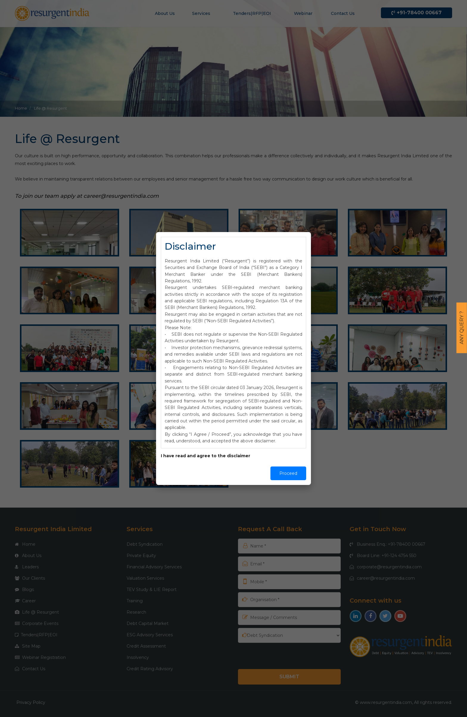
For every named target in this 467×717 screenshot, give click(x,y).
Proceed (288, 473)
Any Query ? (462, 327)
